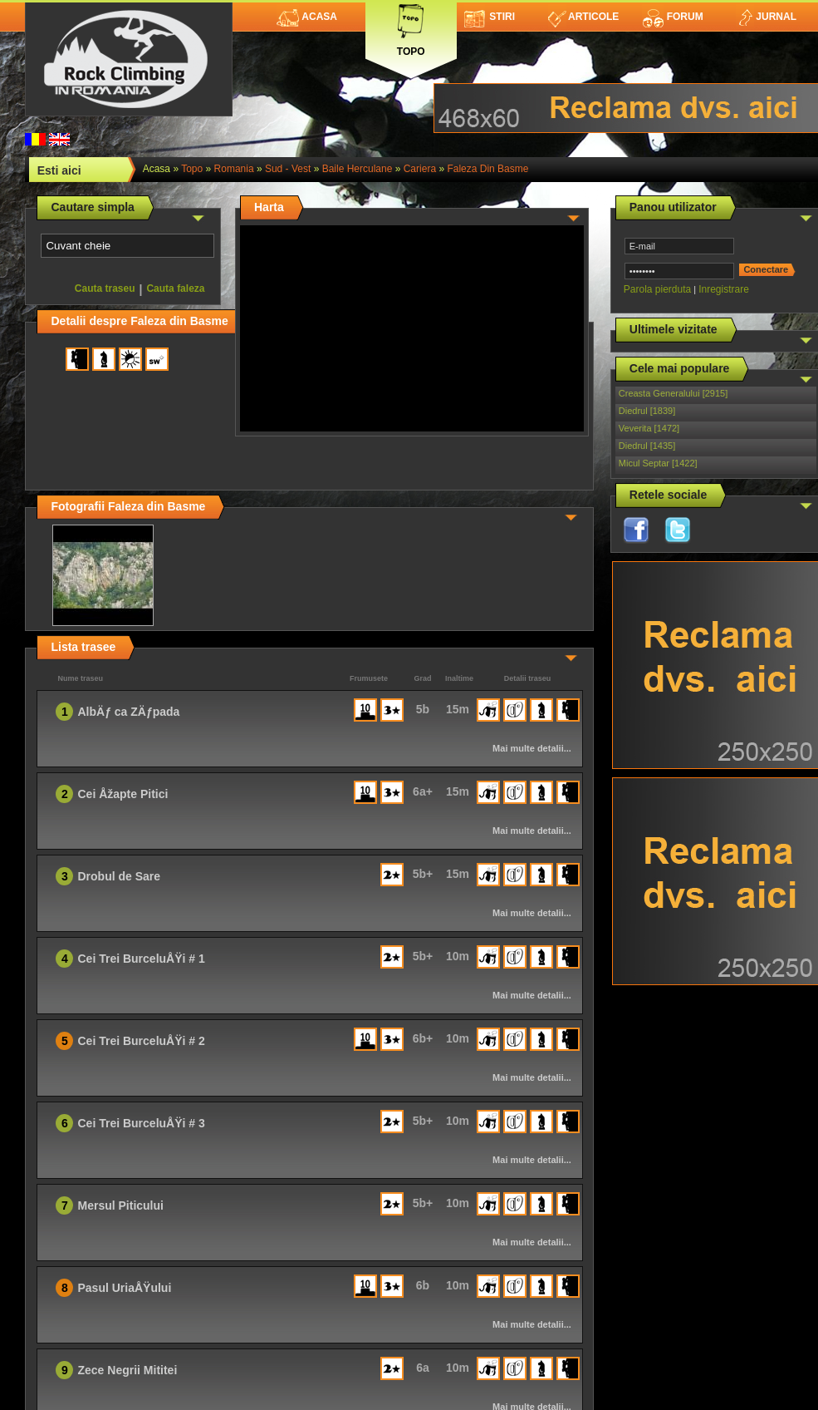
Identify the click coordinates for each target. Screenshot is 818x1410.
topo (192, 169)
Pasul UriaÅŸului (124, 1287)
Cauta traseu (105, 288)
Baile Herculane (357, 169)
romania (234, 169)
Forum (672, 16)
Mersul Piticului (120, 1205)
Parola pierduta (657, 289)
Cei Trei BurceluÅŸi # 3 (140, 1123)
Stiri (489, 16)
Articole (583, 16)
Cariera (420, 169)
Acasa (307, 16)
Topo (411, 27)
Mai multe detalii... (531, 748)
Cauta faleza (175, 288)
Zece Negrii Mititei (127, 1370)
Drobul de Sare (118, 876)
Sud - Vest (288, 169)
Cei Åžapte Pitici (122, 794)
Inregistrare (723, 289)
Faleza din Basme (487, 169)
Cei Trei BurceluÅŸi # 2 (140, 1041)
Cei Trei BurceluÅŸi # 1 (140, 958)
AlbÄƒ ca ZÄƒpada (128, 711)
